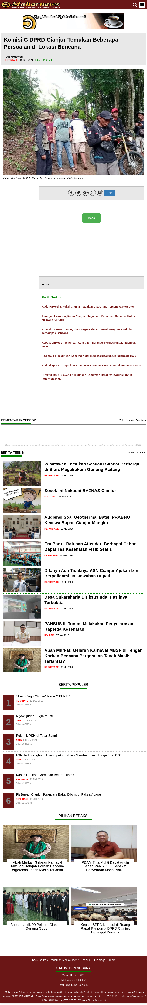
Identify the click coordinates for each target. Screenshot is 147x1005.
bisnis (19, 740)
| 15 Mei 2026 (65, 496)
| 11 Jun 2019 (36, 799)
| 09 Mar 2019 (30, 740)
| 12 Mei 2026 (65, 555)
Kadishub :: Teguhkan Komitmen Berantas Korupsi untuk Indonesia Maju (89, 355)
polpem (49, 635)
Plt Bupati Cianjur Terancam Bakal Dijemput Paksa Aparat (58, 794)
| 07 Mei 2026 (62, 635)
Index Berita (39, 960)
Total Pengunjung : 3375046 (73, 985)
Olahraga (99, 960)
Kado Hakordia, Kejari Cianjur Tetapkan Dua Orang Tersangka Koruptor (88, 306)
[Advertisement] (91, 249)
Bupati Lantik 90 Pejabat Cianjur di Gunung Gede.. (38, 926)
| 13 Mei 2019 (36, 779)
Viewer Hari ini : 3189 (73, 975)
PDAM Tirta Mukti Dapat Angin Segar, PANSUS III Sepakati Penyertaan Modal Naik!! (105, 866)
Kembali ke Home (137, 452)
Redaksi (86, 960)
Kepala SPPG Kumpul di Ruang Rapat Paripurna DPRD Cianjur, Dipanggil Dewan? (105, 928)
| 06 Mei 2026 (66, 667)
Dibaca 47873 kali (24, 724)
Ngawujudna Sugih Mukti (34, 716)
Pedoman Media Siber (63, 960)
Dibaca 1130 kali (43, 60)
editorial (50, 496)
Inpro (112, 960)
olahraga (51, 555)
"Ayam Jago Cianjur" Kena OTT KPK (43, 696)
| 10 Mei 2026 (66, 608)
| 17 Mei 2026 (66, 475)
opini (18, 721)
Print (109, 192)
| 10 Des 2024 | (27, 60)
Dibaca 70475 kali (24, 704)
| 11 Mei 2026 (66, 582)
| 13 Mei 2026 (66, 529)
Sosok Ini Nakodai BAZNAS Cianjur (80, 490)
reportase (11, 60)
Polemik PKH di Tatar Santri (36, 735)
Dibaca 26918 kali (24, 763)
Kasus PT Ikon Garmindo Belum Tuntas (45, 775)
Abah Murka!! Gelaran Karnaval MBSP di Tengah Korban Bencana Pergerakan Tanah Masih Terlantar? (93, 655)
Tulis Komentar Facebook (133, 420)
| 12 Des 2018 (36, 701)
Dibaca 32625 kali (24, 744)
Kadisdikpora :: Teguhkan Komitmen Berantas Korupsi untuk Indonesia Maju (91, 365)
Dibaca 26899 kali (24, 783)
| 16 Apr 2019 (29, 720)
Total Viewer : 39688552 (73, 980)
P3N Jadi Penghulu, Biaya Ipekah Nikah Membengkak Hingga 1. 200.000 (70, 755)
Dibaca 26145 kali (24, 803)
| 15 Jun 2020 (29, 759)
